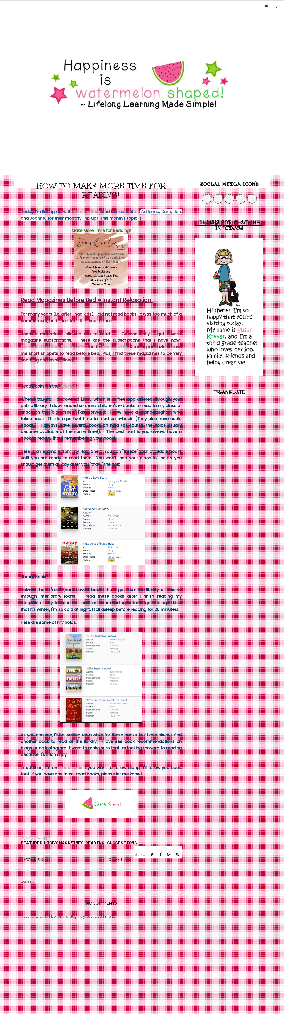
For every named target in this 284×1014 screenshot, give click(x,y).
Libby (51, 843)
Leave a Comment (35, 839)
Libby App (69, 386)
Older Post (121, 860)
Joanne (37, 218)
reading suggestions (111, 843)
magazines (71, 843)
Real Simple (62, 347)
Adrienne (150, 211)
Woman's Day (35, 347)
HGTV (82, 347)
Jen (177, 211)
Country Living (112, 347)
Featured (31, 843)
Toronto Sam (86, 211)
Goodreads (70, 767)
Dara (166, 211)
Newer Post (34, 860)
